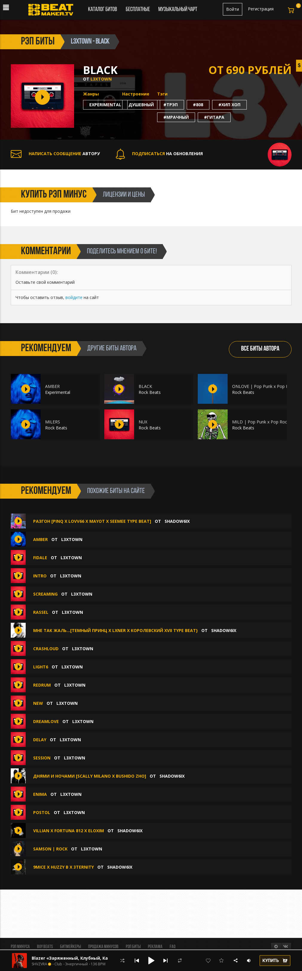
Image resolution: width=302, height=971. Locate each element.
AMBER (52, 386)
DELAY (39, 739)
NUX (143, 422)
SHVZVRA (39, 964)
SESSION (41, 758)
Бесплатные (138, 10)
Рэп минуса (20, 946)
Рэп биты (133, 946)
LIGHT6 (40, 667)
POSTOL (41, 812)
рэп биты (38, 41)
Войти (232, 9)
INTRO (40, 576)
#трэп (170, 104)
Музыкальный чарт (177, 10)
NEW (38, 703)
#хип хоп (229, 104)
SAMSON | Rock (50, 849)
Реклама (155, 946)
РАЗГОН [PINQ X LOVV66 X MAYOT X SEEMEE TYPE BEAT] (92, 521)
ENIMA (40, 794)
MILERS (52, 422)
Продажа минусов (103, 946)
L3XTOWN (101, 79)
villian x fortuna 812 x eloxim (68, 830)
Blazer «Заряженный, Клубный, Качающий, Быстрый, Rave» (99, 958)
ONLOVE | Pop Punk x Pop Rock (263, 386)
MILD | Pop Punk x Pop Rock (260, 422)
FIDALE (40, 557)
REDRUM (42, 685)
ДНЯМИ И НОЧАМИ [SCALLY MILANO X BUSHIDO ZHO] (89, 776)
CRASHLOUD (46, 648)
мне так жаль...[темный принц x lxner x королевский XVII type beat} (115, 630)
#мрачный (176, 117)
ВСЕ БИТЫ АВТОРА (260, 349)
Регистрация (261, 9)
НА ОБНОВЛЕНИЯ (159, 153)
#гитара (214, 117)
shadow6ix (177, 521)
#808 (198, 104)
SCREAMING (45, 594)
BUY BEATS (45, 946)
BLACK (145, 386)
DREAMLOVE (46, 721)
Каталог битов (102, 10)
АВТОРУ (55, 153)
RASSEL (40, 612)
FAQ (172, 946)
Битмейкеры (70, 946)
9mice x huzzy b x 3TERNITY (63, 867)
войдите (73, 297)
